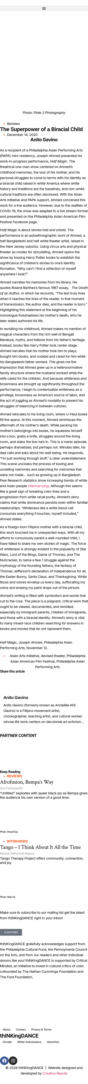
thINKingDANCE (19, 1035)
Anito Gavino (15, 697)
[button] (44, 8)
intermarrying (38, 486)
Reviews (13, 124)
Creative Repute (55, 1073)
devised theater (53, 656)
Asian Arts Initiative (24, 656)
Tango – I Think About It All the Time (40, 847)
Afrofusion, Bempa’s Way (26, 782)
